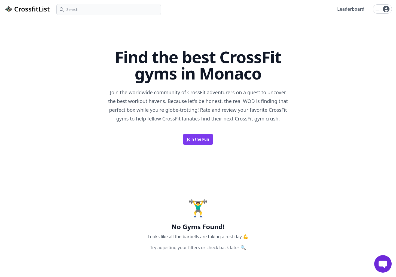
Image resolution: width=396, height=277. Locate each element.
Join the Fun (198, 139)
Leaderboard (350, 9)
